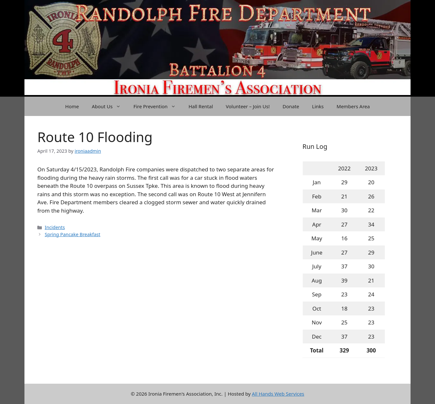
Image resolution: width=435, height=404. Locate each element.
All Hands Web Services (278, 393)
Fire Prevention (158, 106)
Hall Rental (201, 106)
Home (72, 106)
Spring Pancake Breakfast (72, 234)
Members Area (353, 106)
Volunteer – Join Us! (248, 106)
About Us (109, 106)
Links (318, 106)
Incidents (55, 227)
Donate (290, 106)
